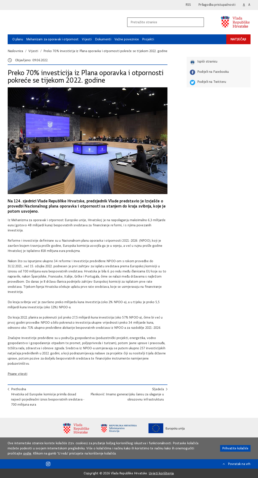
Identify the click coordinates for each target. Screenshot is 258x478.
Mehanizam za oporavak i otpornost (52, 39)
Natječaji (238, 39)
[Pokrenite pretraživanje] (199, 22)
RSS (188, 5)
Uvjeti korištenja (161, 473)
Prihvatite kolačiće (235, 448)
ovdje (27, 453)
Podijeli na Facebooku (209, 72)
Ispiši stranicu (204, 62)
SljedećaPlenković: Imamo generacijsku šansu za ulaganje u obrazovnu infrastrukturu (127, 394)
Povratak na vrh (239, 464)
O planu (17, 39)
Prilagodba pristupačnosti (216, 5)
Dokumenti (103, 39)
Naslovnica (15, 51)
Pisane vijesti (17, 374)
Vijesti (87, 39)
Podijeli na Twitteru (208, 82)
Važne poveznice (126, 39)
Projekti (148, 39)
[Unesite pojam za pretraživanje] (160, 22)
